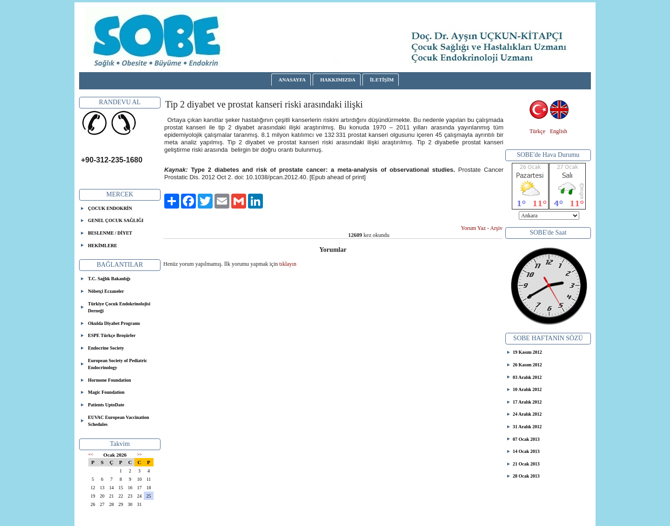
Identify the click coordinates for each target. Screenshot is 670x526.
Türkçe (537, 131)
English (558, 131)
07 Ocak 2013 (526, 439)
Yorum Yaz (473, 228)
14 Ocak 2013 (526, 451)
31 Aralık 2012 (527, 426)
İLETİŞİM (382, 79)
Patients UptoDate (106, 404)
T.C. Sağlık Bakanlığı (109, 278)
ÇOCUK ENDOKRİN (110, 208)
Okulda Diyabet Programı (114, 323)
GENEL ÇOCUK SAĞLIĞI (115, 220)
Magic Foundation (106, 392)
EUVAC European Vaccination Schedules (118, 421)
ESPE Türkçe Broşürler (111, 335)
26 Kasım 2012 (527, 364)
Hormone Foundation (109, 380)
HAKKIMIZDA (337, 79)
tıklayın (287, 264)
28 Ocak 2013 (526, 476)
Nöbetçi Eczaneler (106, 291)
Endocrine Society (106, 348)
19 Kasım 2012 (527, 352)
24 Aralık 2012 (527, 414)
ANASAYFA (292, 79)
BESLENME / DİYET (110, 233)
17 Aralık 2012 (527, 402)
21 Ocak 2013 (526, 463)
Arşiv (496, 228)
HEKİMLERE (102, 245)
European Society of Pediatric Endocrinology (117, 364)
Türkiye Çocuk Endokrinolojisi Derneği (119, 307)
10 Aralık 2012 (527, 389)
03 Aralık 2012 (527, 377)
